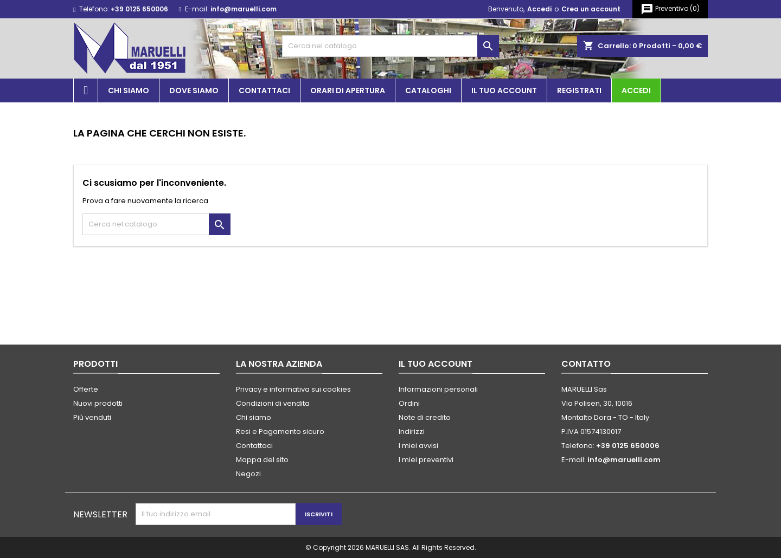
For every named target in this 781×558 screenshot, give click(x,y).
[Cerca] (390, 46)
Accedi (539, 9)
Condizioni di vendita (273, 403)
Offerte (85, 389)
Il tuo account (504, 90)
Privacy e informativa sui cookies (293, 389)
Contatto (586, 364)
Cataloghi (428, 90)
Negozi (248, 474)
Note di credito (425, 417)
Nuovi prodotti (98, 403)
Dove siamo (194, 90)
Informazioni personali (438, 389)
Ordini (409, 403)
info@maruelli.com (243, 9)
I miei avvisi (418, 445)
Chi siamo (128, 90)
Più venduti (92, 417)
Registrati (579, 90)
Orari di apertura (347, 90)
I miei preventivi (426, 460)
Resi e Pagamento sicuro (280, 431)
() (670, 9)
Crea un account (590, 9)
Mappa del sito (262, 460)
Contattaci (264, 90)
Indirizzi (412, 431)
